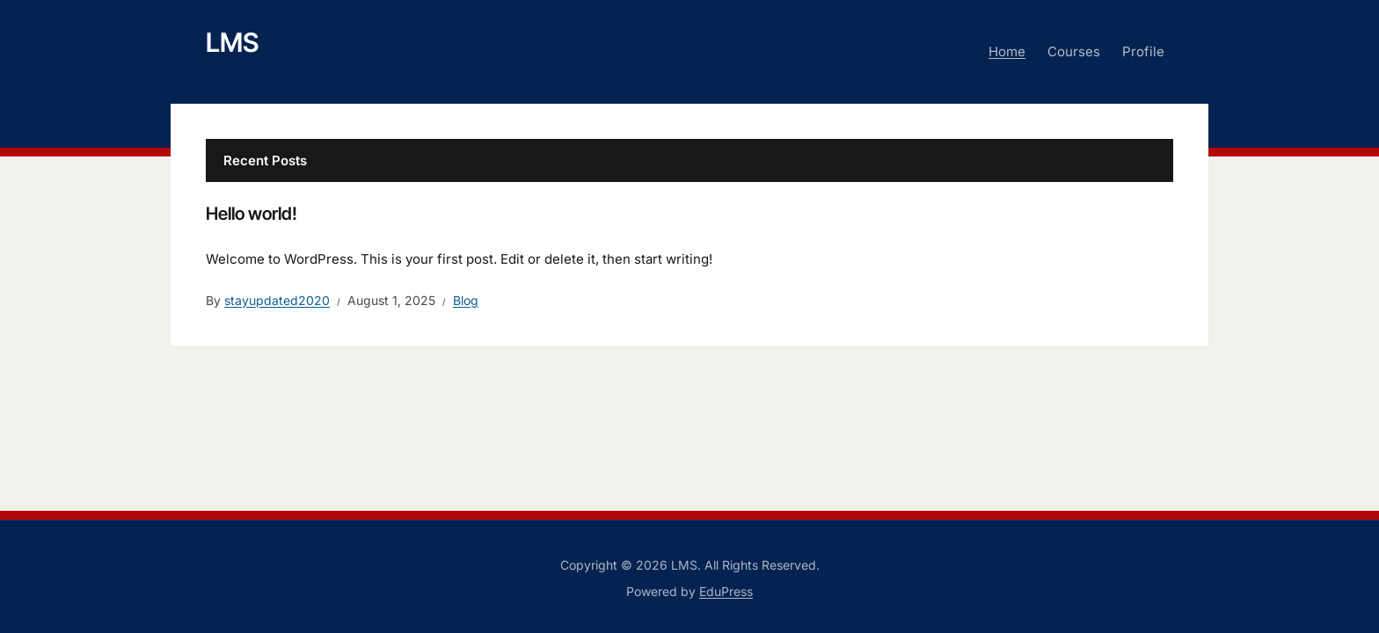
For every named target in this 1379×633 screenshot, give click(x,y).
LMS (232, 42)
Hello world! (251, 213)
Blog (465, 300)
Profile (1143, 51)
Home (1007, 51)
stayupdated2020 (277, 300)
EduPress (726, 591)
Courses (1073, 51)
